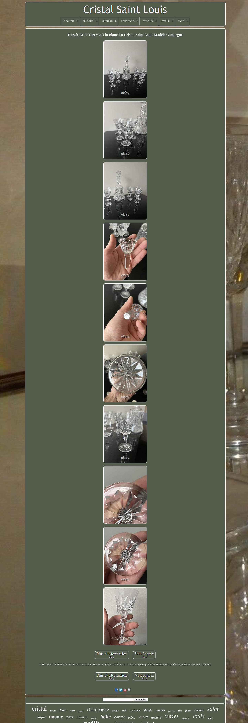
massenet (185, 718)
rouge (115, 710)
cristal (39, 708)
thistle (148, 710)
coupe (53, 710)
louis (198, 716)
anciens (156, 717)
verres (172, 716)
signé (41, 717)
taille (124, 710)
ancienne (135, 710)
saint (212, 709)
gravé (210, 718)
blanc (63, 710)
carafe (119, 717)
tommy (56, 716)
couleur (82, 717)
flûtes (188, 710)
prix (70, 717)
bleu (180, 711)
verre (143, 716)
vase (72, 710)
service (199, 710)
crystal (94, 718)
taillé (105, 716)
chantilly (171, 711)
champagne (98, 709)
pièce (131, 717)
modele (160, 710)
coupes (81, 711)
